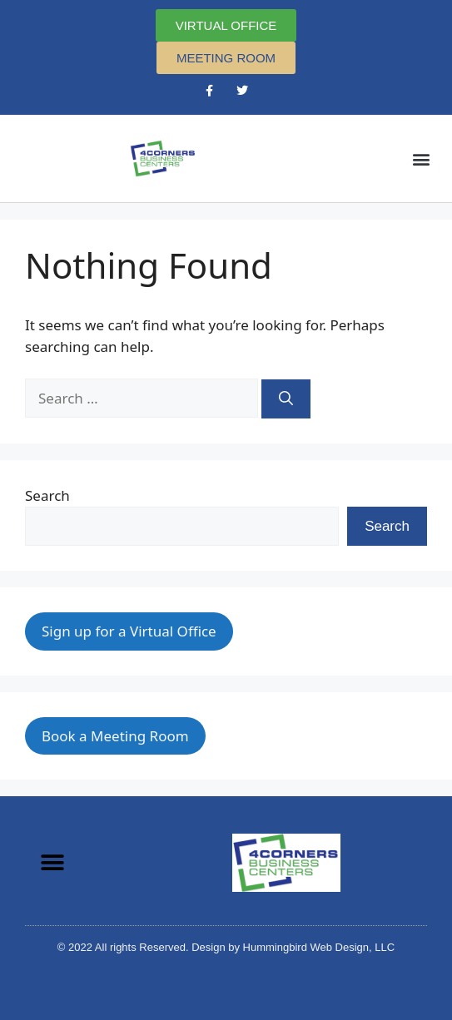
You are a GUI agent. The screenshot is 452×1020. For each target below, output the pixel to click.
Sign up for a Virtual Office (129, 631)
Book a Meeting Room (115, 735)
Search (47, 495)
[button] (421, 158)
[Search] (285, 399)
